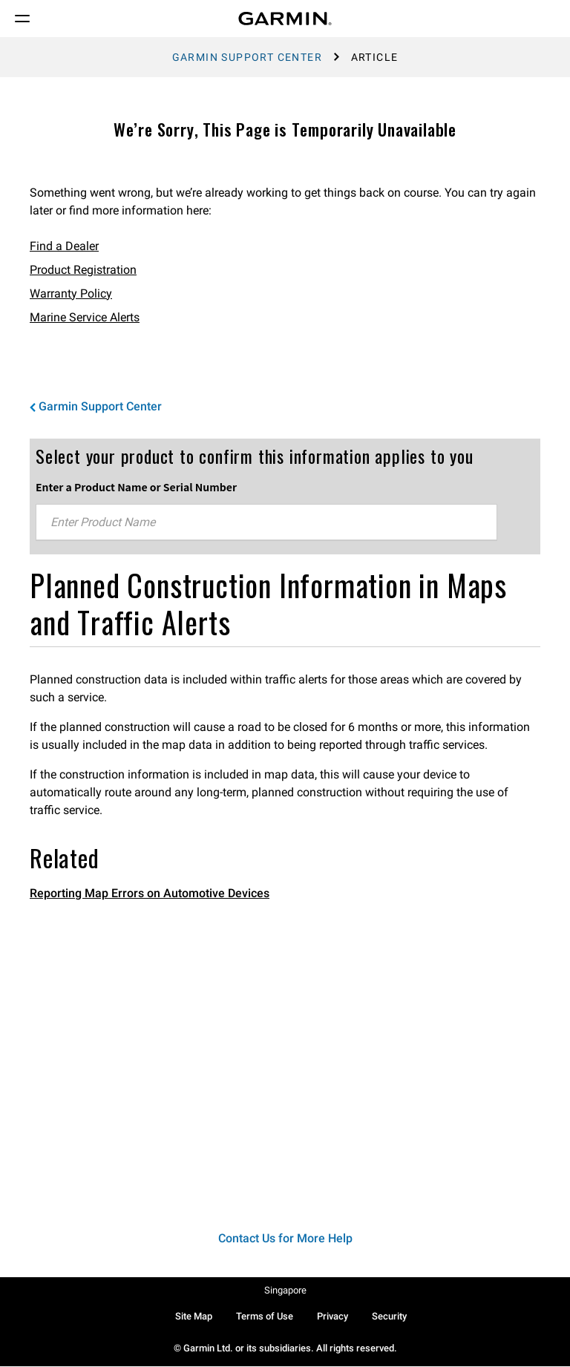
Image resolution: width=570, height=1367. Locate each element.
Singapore (285, 1290)
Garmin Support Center (247, 57)
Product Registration (83, 270)
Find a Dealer (64, 246)
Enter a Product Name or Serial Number (136, 486)
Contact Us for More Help (285, 1238)
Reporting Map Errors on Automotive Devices (149, 893)
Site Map (193, 1316)
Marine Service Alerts (85, 317)
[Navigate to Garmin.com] (285, 18)
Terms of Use (264, 1316)
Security (389, 1316)
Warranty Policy (71, 293)
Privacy (332, 1316)
